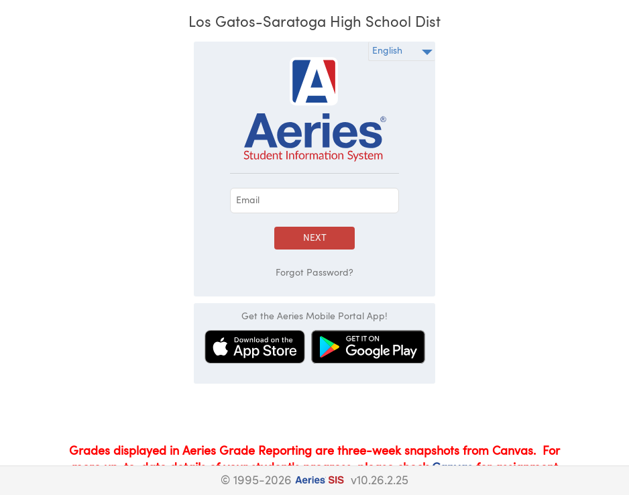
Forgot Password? (314, 273)
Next (315, 238)
